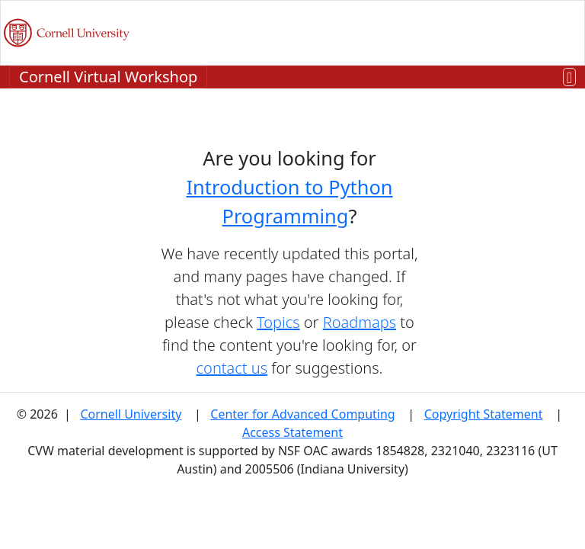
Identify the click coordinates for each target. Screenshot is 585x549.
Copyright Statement (483, 414)
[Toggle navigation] (569, 77)
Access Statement (292, 432)
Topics (278, 322)
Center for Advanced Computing (302, 414)
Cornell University (130, 414)
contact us (232, 368)
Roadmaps (359, 322)
